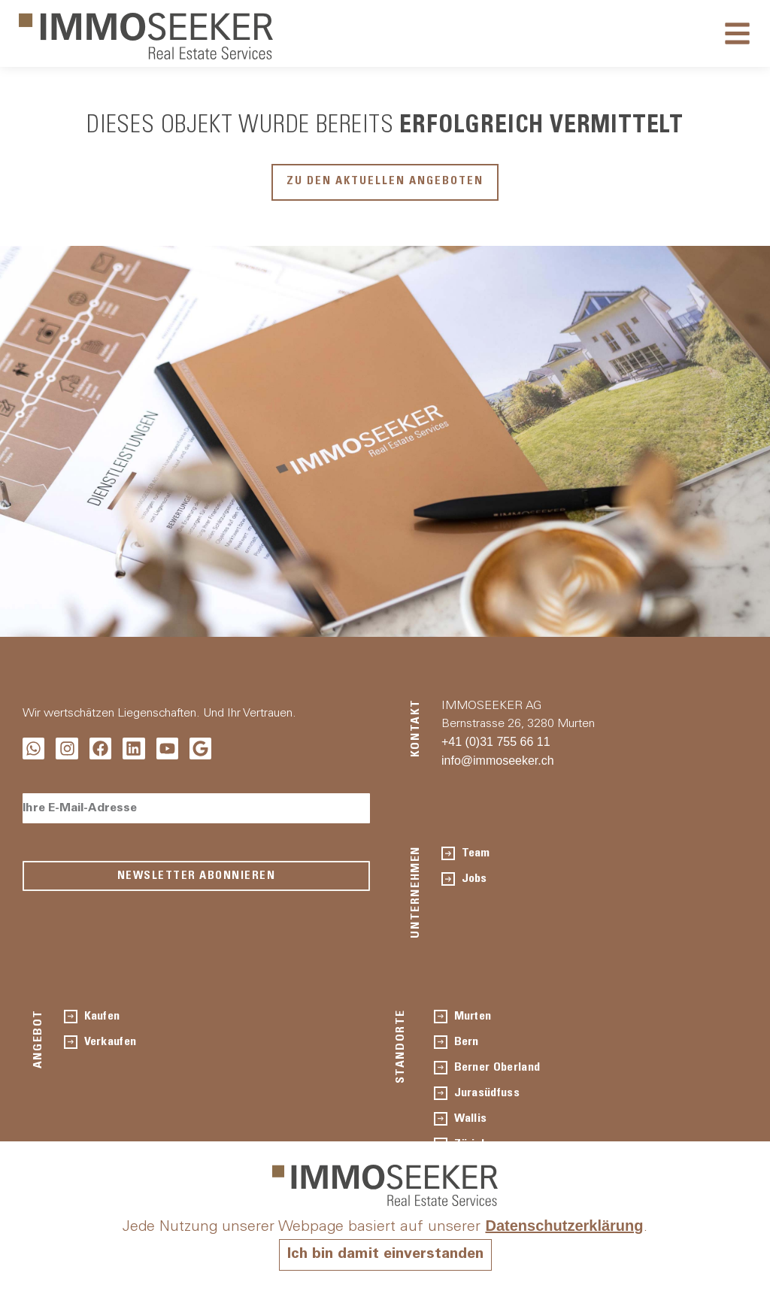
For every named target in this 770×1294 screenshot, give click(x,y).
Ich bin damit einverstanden (385, 1254)
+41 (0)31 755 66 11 (495, 741)
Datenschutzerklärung (564, 1225)
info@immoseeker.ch (497, 759)
